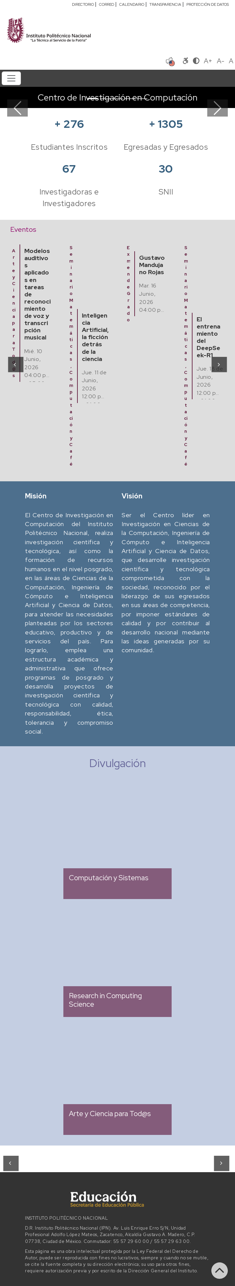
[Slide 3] (117, 99)
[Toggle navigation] (11, 78)
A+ (208, 60)
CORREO (106, 4)
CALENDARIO (131, 4)
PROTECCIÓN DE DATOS (207, 4)
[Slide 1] (93, 99)
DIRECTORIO (83, 4)
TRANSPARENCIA (165, 4)
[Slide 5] (142, 99)
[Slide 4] (130, 99)
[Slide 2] (105, 99)
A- (220, 60)
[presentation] (15, 364)
